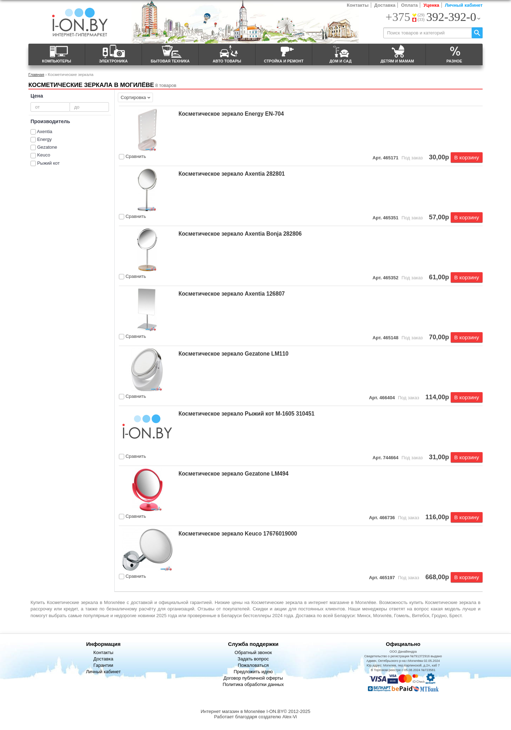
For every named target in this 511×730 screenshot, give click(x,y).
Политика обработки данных (253, 684)
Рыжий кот (48, 163)
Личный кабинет (464, 5)
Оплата (409, 5)
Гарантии (103, 665)
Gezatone (47, 147)
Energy (44, 139)
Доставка (385, 5)
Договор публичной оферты (253, 678)
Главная (36, 74)
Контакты (357, 5)
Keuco (43, 155)
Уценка (431, 5)
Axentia (44, 131)
